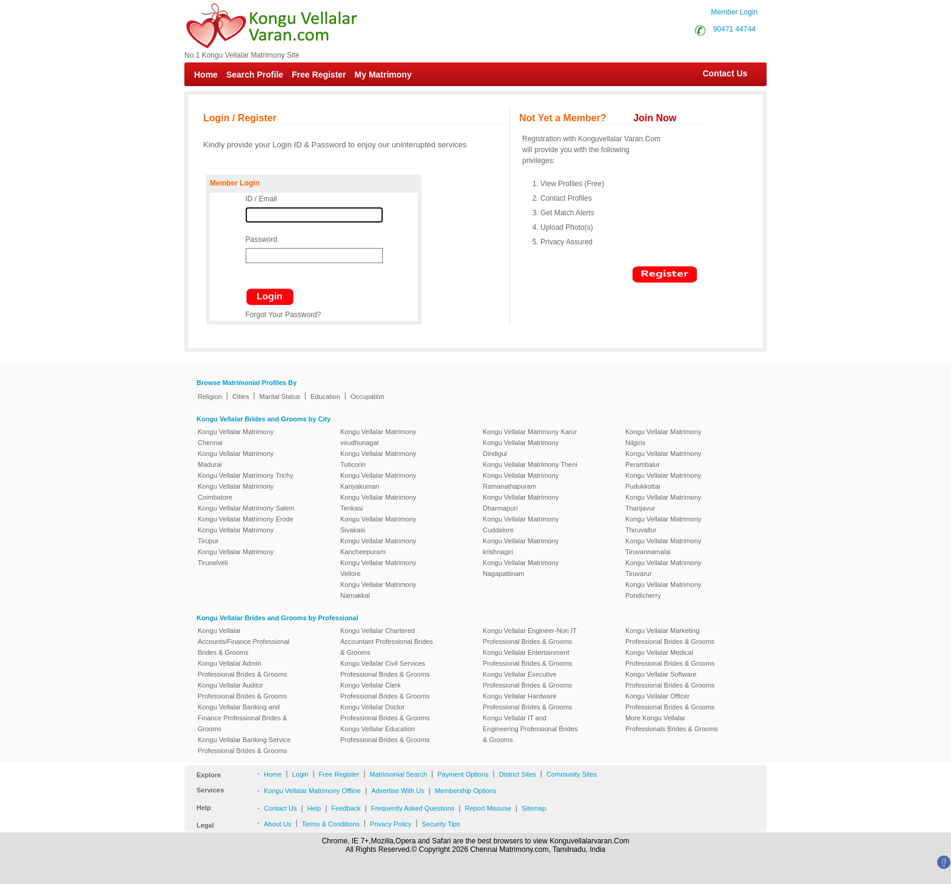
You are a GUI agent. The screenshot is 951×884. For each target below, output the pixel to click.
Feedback (345, 808)
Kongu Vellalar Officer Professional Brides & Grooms (669, 701)
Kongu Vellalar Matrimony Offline (312, 790)
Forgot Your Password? (283, 314)
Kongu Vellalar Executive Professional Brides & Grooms (527, 680)
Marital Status (280, 396)
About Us (277, 824)
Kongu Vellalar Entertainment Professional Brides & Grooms (527, 658)
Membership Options (466, 790)
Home (206, 74)
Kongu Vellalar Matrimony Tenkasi (378, 503)
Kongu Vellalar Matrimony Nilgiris (663, 437)
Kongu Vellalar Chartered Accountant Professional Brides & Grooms (386, 641)
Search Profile (254, 74)
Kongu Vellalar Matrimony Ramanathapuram (521, 481)
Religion (210, 396)
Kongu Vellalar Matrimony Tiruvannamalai (663, 546)
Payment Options (462, 774)
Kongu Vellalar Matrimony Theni (530, 464)
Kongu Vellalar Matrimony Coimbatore (236, 492)
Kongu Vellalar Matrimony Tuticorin (378, 459)
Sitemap (534, 808)
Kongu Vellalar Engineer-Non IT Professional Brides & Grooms (530, 636)
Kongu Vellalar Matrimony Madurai (236, 459)
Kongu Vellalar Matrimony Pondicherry (663, 590)
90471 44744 (734, 29)
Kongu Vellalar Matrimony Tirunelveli (236, 557)
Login (300, 774)
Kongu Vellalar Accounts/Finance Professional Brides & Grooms (243, 641)
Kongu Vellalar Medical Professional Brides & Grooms (669, 658)
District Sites (517, 774)
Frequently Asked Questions (413, 808)
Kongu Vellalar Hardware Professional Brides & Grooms (527, 701)
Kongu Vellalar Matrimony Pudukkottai (663, 481)
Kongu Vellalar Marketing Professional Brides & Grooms (669, 636)
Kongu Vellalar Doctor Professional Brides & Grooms (384, 712)
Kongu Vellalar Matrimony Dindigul (521, 448)
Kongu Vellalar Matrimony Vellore (378, 568)
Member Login (734, 12)
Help (314, 808)
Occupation (368, 396)
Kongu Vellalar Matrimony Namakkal (378, 590)
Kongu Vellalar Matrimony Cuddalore (521, 524)
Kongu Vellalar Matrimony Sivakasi (378, 524)
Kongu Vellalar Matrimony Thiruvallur (663, 524)
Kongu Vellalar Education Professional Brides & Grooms (384, 734)
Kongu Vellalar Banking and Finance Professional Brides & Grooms (242, 717)
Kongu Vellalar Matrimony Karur (530, 431)
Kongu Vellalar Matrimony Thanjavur (663, 503)
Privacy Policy (390, 824)
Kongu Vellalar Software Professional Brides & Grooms (669, 680)
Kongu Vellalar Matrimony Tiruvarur (663, 568)
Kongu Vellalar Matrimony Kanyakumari (378, 481)
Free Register (319, 74)
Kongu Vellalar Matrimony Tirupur (236, 535)
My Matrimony (383, 74)
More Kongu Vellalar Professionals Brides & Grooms (671, 723)
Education (325, 396)
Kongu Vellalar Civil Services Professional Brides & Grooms (384, 669)
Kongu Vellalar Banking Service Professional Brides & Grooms (244, 745)
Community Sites (571, 774)
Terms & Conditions (330, 824)
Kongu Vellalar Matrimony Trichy (246, 475)
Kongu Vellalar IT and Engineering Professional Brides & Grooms (530, 728)
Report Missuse (488, 808)
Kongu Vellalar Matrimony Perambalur (663, 459)
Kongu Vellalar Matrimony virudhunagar (378, 437)
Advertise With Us (397, 790)
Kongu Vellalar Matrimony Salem (246, 508)
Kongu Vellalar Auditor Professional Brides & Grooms (242, 690)
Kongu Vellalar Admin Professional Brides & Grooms (242, 669)
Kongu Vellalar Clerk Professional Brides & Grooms (384, 690)
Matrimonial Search (398, 774)
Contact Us (719, 73)
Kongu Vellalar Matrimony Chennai (236, 437)
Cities (240, 396)
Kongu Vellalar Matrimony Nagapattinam (521, 568)
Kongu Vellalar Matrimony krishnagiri (521, 546)
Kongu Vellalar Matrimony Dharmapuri (521, 503)
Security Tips (441, 824)
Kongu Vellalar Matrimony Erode (246, 519)
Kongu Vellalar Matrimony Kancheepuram (378, 546)
